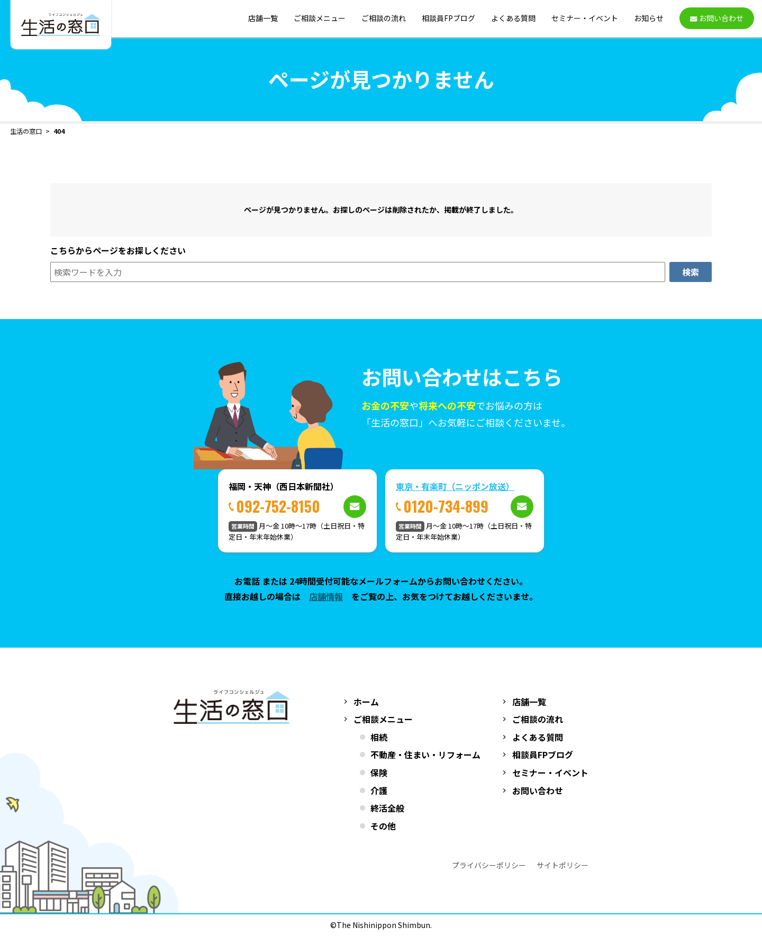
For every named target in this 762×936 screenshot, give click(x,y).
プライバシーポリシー (489, 865)
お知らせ (649, 18)
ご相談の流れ (383, 18)
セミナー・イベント (584, 18)
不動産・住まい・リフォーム (425, 754)
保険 (378, 772)
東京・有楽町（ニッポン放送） (455, 486)
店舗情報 (326, 596)
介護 (378, 790)
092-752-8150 (278, 506)
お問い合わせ (537, 790)
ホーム (366, 701)
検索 (690, 272)
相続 (378, 737)
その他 (383, 826)
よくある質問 (513, 18)
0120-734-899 (445, 506)
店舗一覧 (263, 18)
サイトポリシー (562, 865)
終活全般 (387, 808)
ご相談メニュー (320, 18)
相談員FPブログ (448, 18)
